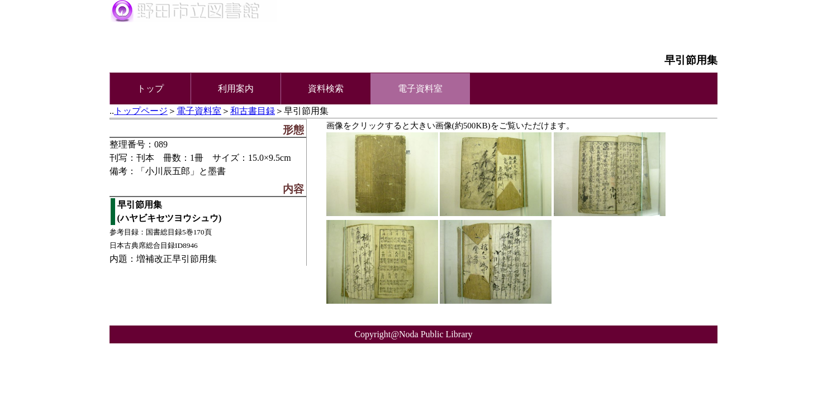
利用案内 (236, 88)
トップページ (141, 111)
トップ (150, 88)
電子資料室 (199, 111)
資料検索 (326, 88)
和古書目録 (252, 111)
